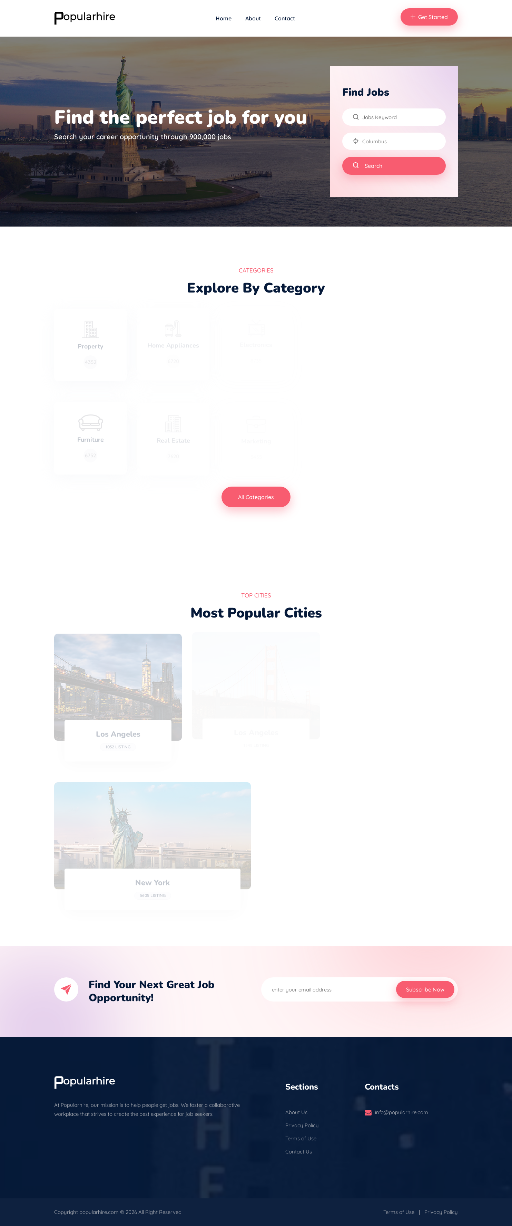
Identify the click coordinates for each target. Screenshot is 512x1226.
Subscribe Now (425, 989)
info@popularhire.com (401, 1112)
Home (224, 18)
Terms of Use (300, 1138)
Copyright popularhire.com (86, 1212)
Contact (285, 18)
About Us (296, 1112)
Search (367, 165)
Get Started (429, 16)
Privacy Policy (302, 1125)
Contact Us (298, 1151)
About (253, 18)
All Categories (256, 497)
